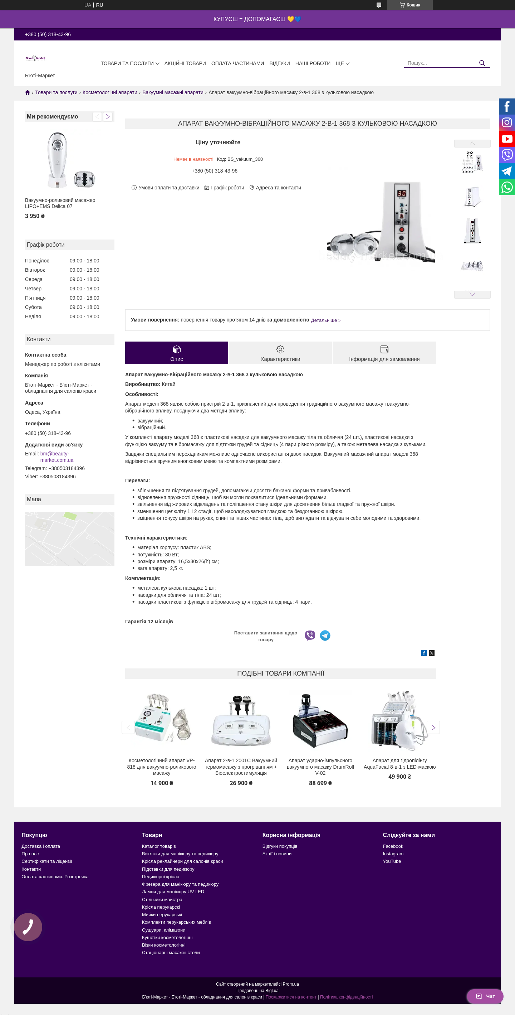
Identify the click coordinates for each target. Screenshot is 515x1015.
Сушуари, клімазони (163, 930)
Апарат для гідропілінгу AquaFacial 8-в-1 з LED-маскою (400, 764)
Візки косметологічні (164, 945)
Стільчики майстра (162, 899)
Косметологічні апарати (110, 92)
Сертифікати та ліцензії (46, 861)
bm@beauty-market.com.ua (57, 457)
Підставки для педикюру (168, 869)
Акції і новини (277, 853)
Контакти (31, 869)
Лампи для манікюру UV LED (173, 891)
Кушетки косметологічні (167, 937)
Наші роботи (313, 63)
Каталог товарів (159, 846)
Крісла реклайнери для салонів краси (182, 861)
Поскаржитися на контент (291, 997)
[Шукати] (482, 63)
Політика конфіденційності (346, 997)
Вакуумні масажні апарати (172, 92)
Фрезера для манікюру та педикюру (180, 884)
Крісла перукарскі (161, 907)
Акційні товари (185, 63)
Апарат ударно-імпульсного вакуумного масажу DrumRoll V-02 (320, 767)
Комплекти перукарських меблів (176, 922)
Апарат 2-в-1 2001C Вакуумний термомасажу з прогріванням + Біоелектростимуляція (241, 767)
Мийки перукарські (162, 914)
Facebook (393, 846)
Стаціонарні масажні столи (171, 952)
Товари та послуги (127, 63)
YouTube (392, 861)
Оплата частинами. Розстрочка (54, 876)
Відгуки (279, 63)
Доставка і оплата (40, 846)
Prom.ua (291, 984)
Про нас (30, 853)
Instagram (393, 853)
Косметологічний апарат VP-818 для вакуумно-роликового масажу (161, 767)
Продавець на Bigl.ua (257, 990)
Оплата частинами (237, 63)
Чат (485, 996)
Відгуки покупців (280, 846)
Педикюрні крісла (161, 876)
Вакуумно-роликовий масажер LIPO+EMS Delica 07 (60, 203)
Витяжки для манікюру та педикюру (180, 853)
